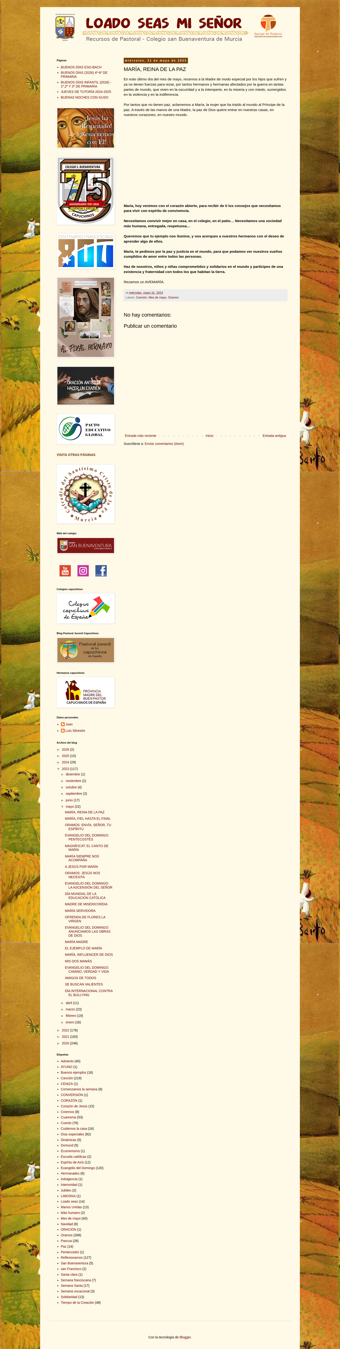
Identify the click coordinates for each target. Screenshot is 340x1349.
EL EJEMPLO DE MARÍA (83, 948)
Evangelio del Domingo (78, 1168)
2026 (66, 749)
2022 (66, 1030)
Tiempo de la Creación (77, 1302)
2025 (66, 756)
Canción (141, 297)
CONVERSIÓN (72, 1095)
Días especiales (72, 1134)
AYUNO (66, 1067)
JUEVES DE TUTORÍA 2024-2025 (86, 92)
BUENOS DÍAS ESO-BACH (81, 67)
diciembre (73, 774)
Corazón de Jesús (74, 1106)
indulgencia (69, 1179)
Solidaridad (69, 1297)
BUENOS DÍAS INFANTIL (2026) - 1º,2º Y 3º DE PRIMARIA (86, 84)
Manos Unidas (71, 1207)
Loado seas (69, 1201)
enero (70, 1022)
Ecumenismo (70, 1151)
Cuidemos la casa (74, 1128)
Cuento (66, 1123)
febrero (71, 1016)
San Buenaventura (74, 1263)
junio (69, 800)
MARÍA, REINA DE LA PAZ (85, 812)
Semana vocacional (75, 1291)
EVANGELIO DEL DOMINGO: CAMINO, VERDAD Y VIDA (87, 969)
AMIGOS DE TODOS (80, 978)
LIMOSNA (68, 1196)
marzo (71, 1009)
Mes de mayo (157, 297)
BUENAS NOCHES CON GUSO (84, 97)
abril (69, 1003)
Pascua (66, 1241)
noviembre (74, 781)
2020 (66, 1043)
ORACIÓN (68, 1229)
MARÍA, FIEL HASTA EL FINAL (88, 818)
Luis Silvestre (75, 730)
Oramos (173, 297)
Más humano (70, 1213)
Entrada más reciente (140, 436)
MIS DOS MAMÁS (78, 961)
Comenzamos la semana (79, 1089)
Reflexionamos (72, 1257)
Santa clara (69, 1274)
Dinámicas (68, 1140)
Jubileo (66, 1190)
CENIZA (67, 1084)
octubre (72, 787)
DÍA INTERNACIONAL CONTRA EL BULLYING (89, 993)
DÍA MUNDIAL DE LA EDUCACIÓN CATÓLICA (85, 896)
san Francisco (71, 1269)
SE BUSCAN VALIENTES (84, 984)
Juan (69, 724)
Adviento (67, 1061)
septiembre (74, 793)
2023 (66, 769)
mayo (70, 806)
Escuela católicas (73, 1157)
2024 (66, 762)
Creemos (67, 1112)
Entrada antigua (274, 436)
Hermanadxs (70, 1173)
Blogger (185, 1337)
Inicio (209, 436)
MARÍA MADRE (76, 942)
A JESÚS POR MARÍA (81, 867)
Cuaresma (68, 1117)
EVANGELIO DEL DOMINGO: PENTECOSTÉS (87, 837)
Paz (64, 1246)
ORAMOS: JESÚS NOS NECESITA (82, 875)
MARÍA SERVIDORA (80, 911)
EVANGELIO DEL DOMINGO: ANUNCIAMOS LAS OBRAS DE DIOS (87, 931)
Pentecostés (70, 1252)
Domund (67, 1145)
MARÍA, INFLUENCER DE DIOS (89, 954)
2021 (66, 1037)
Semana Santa (72, 1285)
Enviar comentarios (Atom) (164, 444)
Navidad (67, 1224)
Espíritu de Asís (72, 1162)
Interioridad (69, 1185)
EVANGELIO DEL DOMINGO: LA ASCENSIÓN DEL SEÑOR (88, 885)
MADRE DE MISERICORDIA (86, 904)
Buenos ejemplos (73, 1072)
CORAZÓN (69, 1100)
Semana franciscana (76, 1280)
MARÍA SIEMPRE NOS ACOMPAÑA (82, 858)
